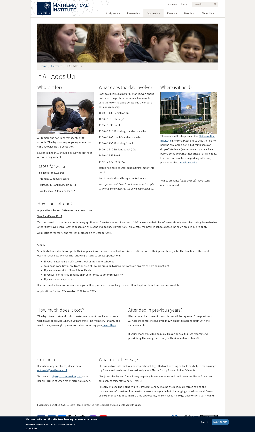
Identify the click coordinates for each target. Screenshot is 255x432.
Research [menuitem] (132, 13)
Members (172, 3)
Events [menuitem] (171, 13)
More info (31, 428)
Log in (184, 3)
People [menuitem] (188, 13)
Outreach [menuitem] (152, 13)
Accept (204, 422)
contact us (88, 404)
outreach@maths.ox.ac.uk (52, 370)
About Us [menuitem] (207, 13)
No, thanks (220, 422)
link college (109, 325)
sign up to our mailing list (67, 376)
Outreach (56, 66)
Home (43, 66)
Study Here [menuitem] (111, 13)
